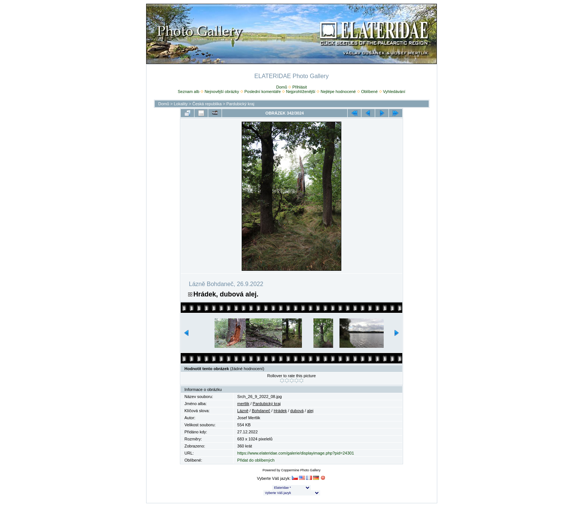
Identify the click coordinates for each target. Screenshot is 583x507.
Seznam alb (188, 91)
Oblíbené (369, 91)
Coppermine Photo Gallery (301, 470)
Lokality (180, 104)
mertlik (243, 403)
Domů (281, 87)
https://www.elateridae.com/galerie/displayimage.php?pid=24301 (295, 453)
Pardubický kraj (240, 104)
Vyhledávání (394, 91)
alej (310, 410)
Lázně (242, 410)
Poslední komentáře (262, 91)
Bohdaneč (261, 410)
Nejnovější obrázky (221, 91)
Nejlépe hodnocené (338, 91)
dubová (297, 410)
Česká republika (207, 104)
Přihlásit (299, 87)
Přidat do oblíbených (255, 460)
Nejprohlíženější (300, 91)
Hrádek (280, 410)
